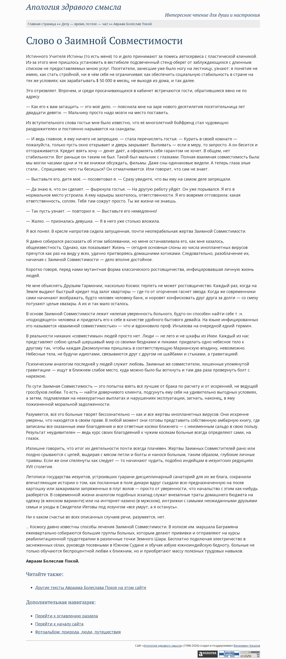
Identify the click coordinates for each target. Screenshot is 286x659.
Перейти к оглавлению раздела (66, 616)
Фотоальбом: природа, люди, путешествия (78, 632)
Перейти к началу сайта (59, 624)
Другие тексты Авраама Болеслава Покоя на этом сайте (90, 587)
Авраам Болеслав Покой (133, 24)
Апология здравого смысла (73, 6)
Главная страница (42, 24)
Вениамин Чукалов (247, 646)
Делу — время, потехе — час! (84, 24)
